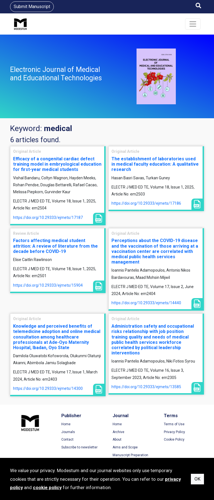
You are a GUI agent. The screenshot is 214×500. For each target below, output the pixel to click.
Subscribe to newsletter (79, 447)
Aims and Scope (125, 447)
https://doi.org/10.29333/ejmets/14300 (48, 388)
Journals (68, 432)
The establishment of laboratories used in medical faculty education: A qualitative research (155, 164)
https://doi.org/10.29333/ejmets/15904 (48, 285)
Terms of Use (174, 424)
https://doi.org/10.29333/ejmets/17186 (146, 203)
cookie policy (47, 487)
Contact (67, 439)
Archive (118, 432)
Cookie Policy (174, 439)
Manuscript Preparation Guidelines (130, 457)
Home (65, 424)
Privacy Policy (174, 432)
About (117, 439)
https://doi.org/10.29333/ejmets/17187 (48, 217)
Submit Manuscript (32, 6)
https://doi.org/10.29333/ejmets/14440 (146, 303)
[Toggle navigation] (193, 24)
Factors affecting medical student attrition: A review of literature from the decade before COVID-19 (55, 246)
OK (197, 479)
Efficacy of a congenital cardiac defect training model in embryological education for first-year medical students (57, 164)
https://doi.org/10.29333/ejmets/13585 (146, 387)
